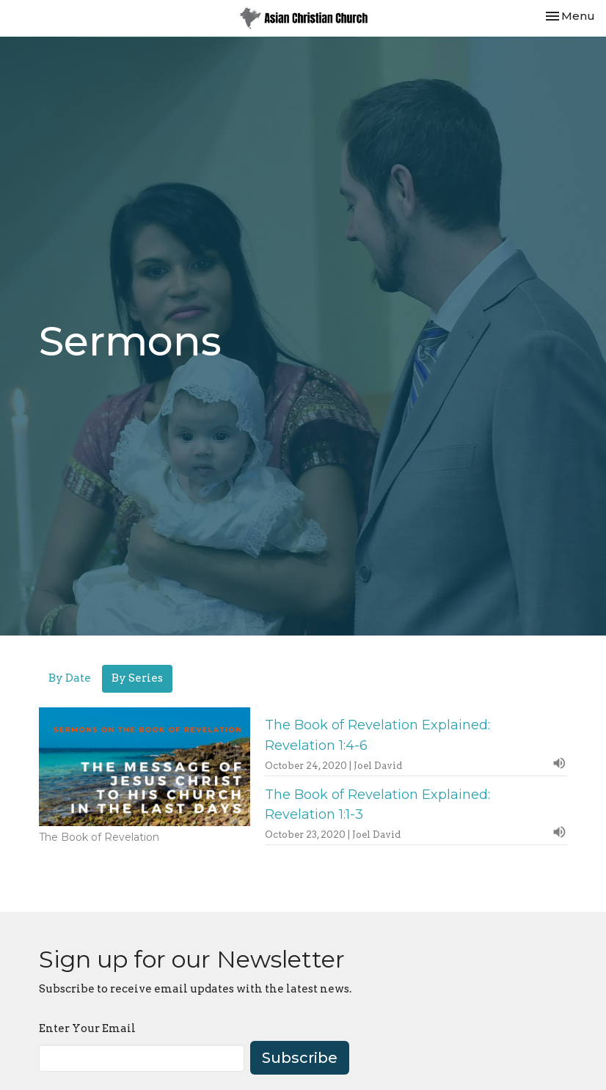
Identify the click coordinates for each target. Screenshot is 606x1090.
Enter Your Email (87, 1028)
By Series (137, 678)
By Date (69, 678)
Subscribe (299, 1058)
